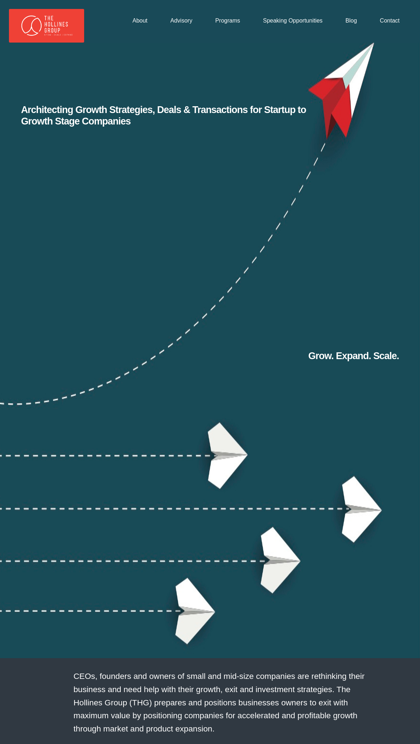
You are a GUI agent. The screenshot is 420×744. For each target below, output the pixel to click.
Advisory (181, 21)
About (140, 21)
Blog (351, 21)
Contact (390, 21)
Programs (227, 21)
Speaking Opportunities (293, 21)
